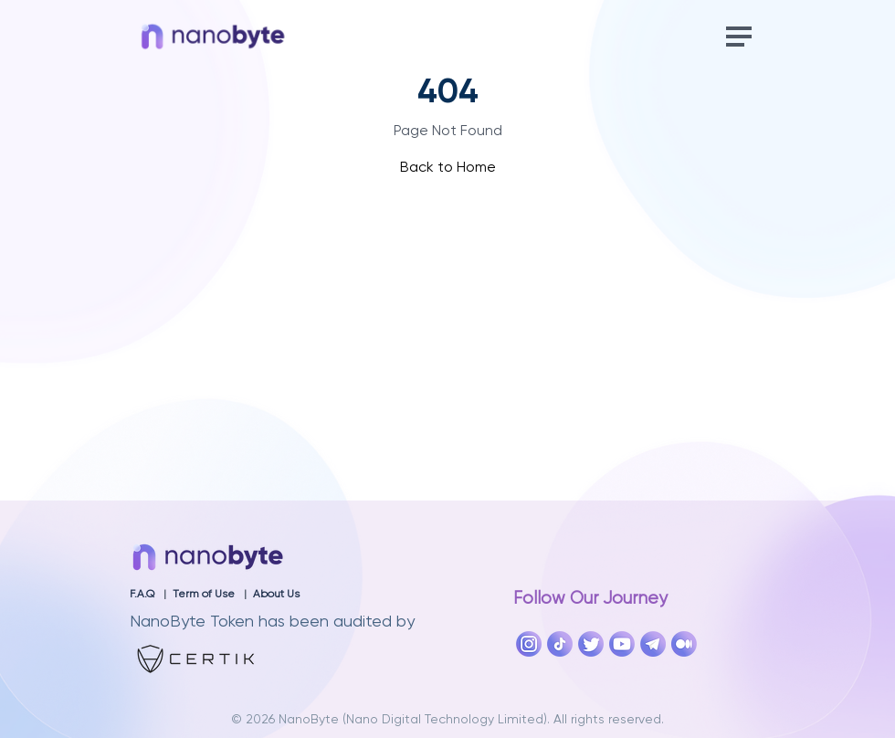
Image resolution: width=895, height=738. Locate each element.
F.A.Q (142, 594)
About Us (276, 594)
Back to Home (448, 168)
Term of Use (204, 594)
